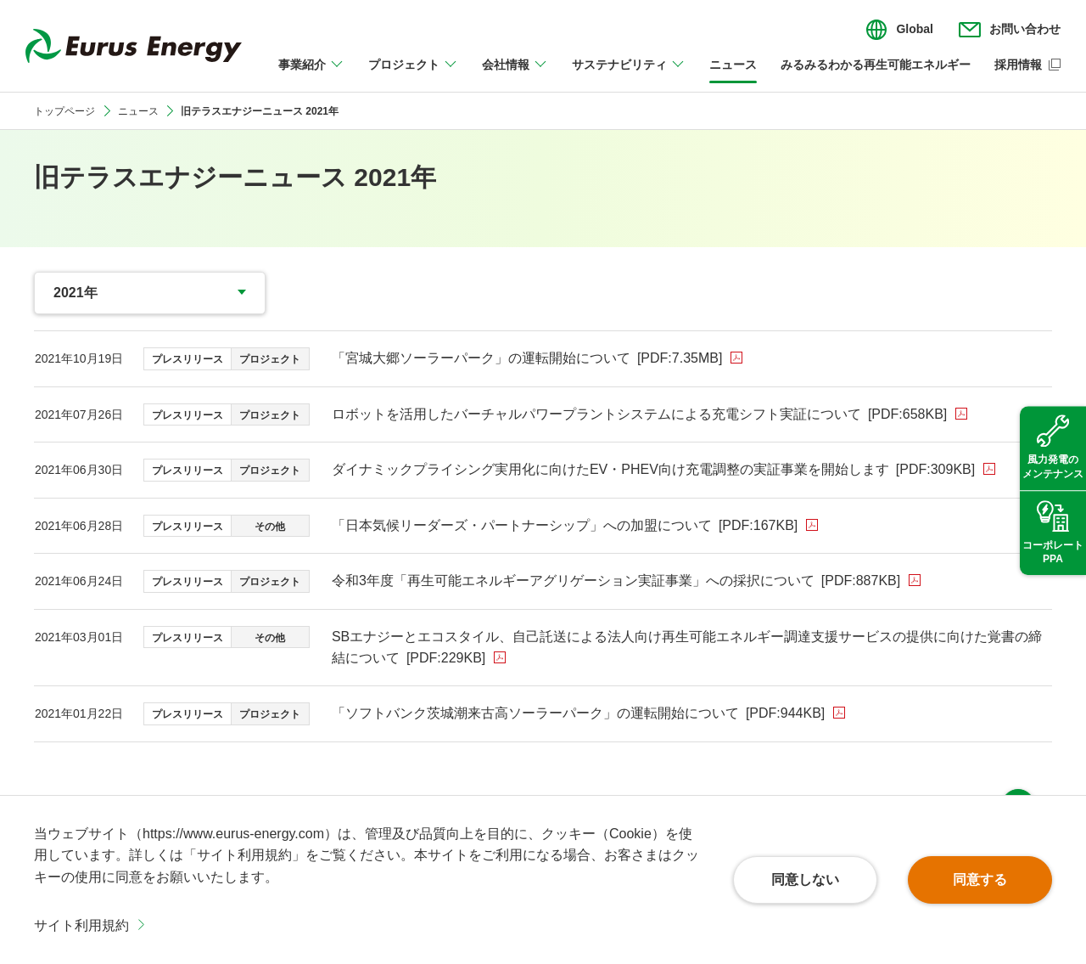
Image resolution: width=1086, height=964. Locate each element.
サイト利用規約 (81, 925)
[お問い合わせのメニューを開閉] (1010, 30)
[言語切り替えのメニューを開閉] (899, 30)
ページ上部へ (1018, 771)
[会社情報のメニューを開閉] (515, 75)
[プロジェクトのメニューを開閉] (413, 75)
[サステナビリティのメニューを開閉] (629, 75)
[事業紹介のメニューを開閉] (311, 75)
